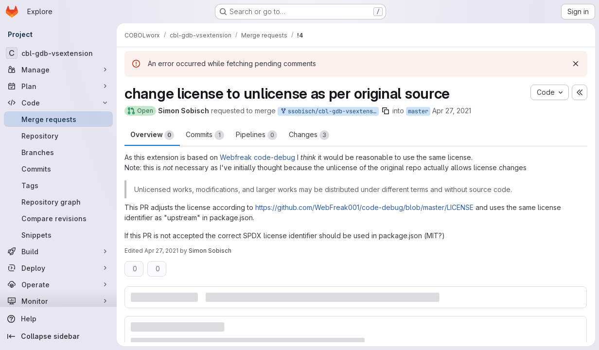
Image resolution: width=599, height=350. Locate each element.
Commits (205, 135)
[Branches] (58, 152)
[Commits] (58, 168)
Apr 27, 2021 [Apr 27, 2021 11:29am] (451, 110)
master (418, 111)
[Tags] (58, 185)
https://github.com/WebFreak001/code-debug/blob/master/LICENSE (364, 207)
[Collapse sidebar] (58, 336)
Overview (152, 135)
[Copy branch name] (385, 111)
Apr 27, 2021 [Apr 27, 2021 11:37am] (161, 250)
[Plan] (58, 86)
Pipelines (256, 135)
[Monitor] (58, 301)
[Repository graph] (58, 202)
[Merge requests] (58, 119)
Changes (309, 135)
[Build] (58, 251)
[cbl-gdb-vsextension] (58, 53)
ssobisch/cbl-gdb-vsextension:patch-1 (329, 111)
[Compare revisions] (58, 218)
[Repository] (58, 135)
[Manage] (58, 69)
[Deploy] (58, 268)
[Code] (58, 102)
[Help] (58, 319)
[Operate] (58, 284)
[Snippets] (58, 235)
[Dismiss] (575, 64)
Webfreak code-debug (257, 157)
